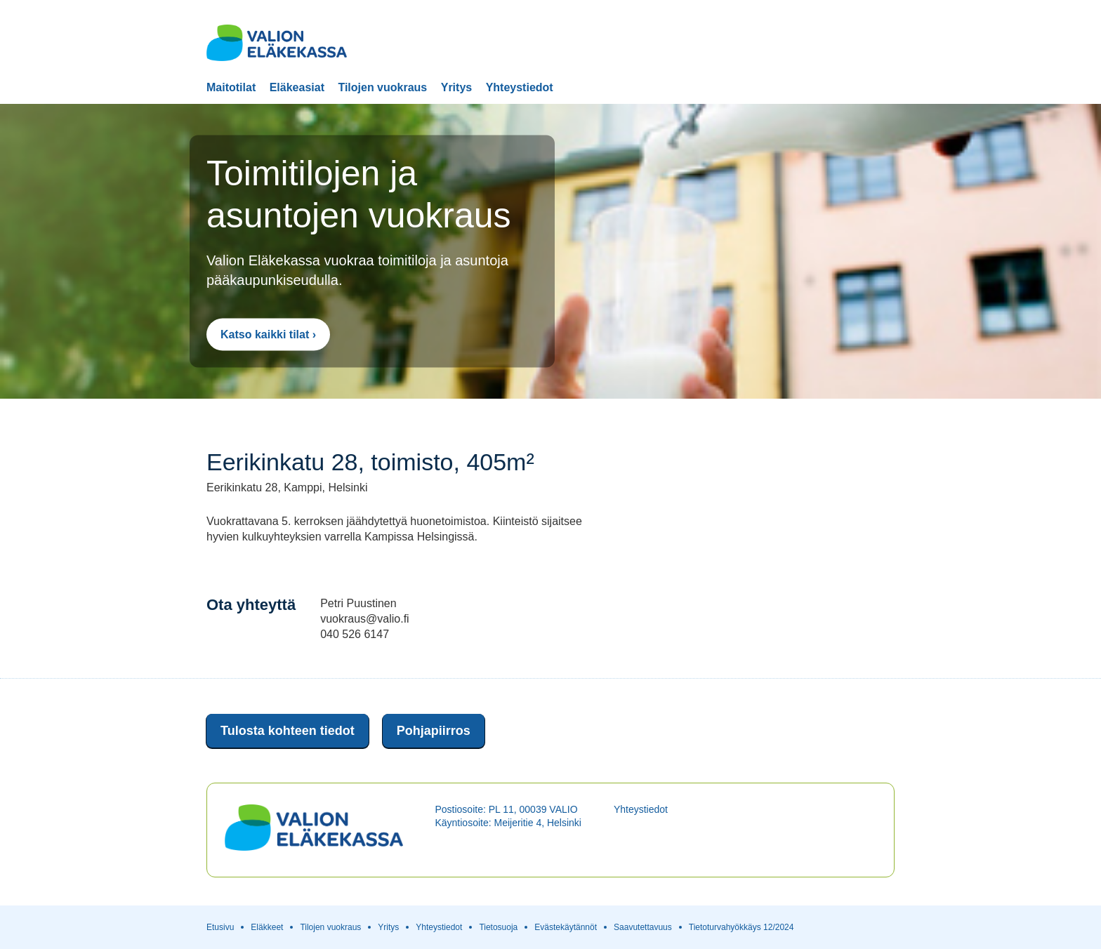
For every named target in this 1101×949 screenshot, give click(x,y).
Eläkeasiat (297, 87)
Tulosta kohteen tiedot (287, 731)
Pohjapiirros (433, 731)
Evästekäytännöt (565, 927)
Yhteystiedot (519, 87)
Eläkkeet (267, 927)
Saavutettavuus (643, 927)
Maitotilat (231, 87)
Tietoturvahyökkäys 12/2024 (741, 927)
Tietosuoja (498, 927)
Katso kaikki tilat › (268, 334)
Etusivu (220, 927)
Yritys (456, 87)
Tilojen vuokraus (382, 87)
